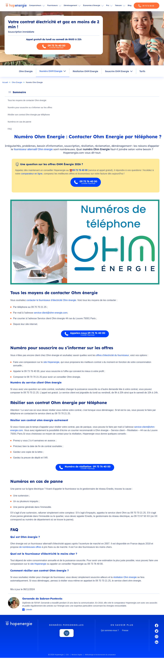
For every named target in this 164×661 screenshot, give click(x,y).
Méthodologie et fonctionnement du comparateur (100, 655)
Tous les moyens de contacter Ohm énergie (27, 100)
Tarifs (142, 71)
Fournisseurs (52, 5)
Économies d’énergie (91, 5)
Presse (125, 631)
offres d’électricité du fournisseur (112, 355)
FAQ (10, 129)
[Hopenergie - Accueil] (16, 5)
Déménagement (70, 5)
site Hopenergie (51, 362)
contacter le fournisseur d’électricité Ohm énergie (51, 300)
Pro (107, 5)
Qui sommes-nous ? (110, 631)
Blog (129, 5)
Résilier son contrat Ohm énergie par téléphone (29, 115)
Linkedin (29, 610)
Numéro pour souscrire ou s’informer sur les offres (30, 107)
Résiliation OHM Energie (85, 71)
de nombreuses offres (30, 547)
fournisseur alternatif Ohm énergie (33, 149)
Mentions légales (77, 655)
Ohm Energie (26, 71)
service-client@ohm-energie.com (50, 313)
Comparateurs (35, 5)
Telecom (118, 5)
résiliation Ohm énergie (125, 577)
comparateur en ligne (31, 174)
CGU (67, 655)
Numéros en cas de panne (20, 122)
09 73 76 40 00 (146, 5)
